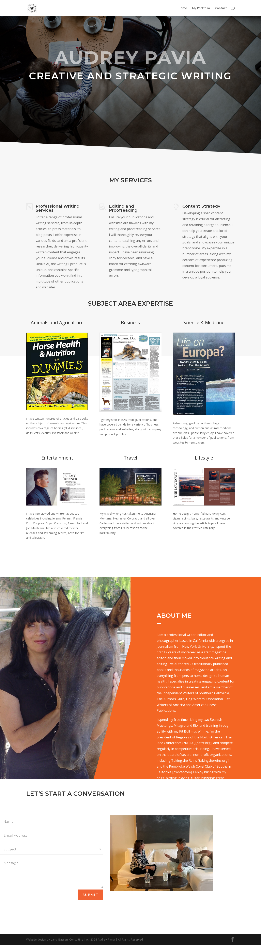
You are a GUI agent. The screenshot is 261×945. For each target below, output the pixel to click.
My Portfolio (201, 8)
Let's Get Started (130, 101)
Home (183, 8)
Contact (221, 8)
